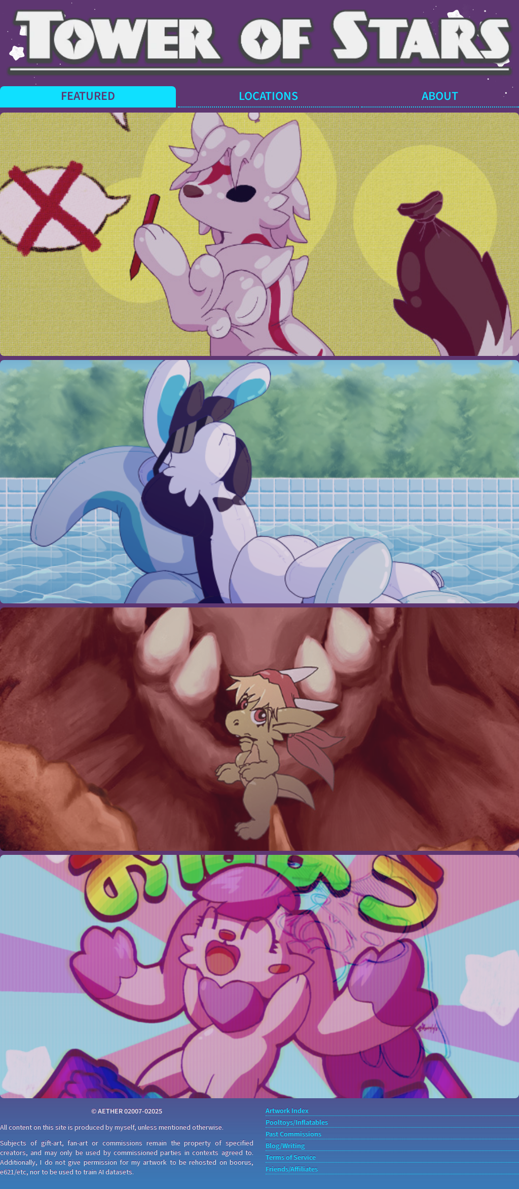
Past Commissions (293, 1134)
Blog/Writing (285, 1146)
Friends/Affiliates (292, 1169)
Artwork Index (287, 1111)
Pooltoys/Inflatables (297, 1123)
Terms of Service (291, 1158)
